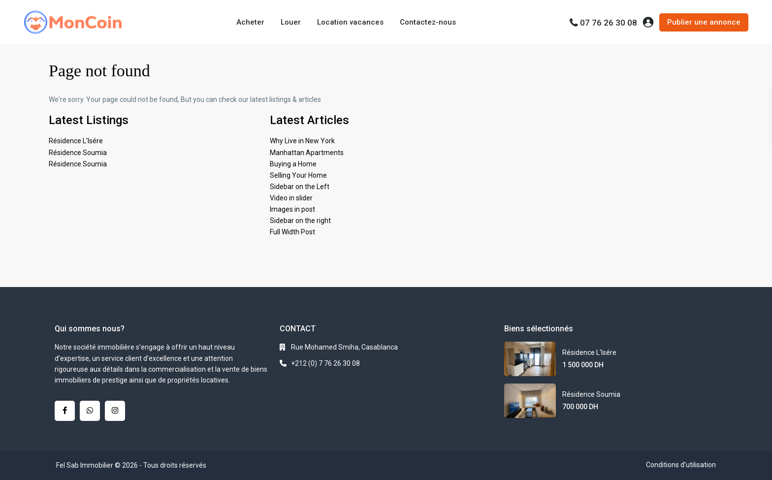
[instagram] (115, 411)
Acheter (250, 22)
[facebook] (65, 411)
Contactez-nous (428, 22)
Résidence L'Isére (76, 141)
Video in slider (291, 198)
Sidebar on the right (300, 220)
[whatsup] (90, 411)
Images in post (292, 209)
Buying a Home (293, 164)
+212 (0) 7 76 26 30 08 (325, 363)
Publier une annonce (703, 22)
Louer (291, 22)
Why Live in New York (302, 141)
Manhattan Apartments (307, 153)
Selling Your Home (298, 175)
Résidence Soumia (78, 153)
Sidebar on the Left (299, 187)
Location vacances (350, 22)
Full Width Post (292, 232)
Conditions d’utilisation (681, 465)
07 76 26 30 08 (608, 23)
